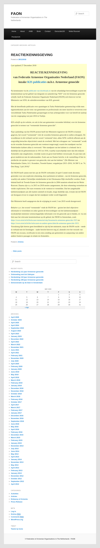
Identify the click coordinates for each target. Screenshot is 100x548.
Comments (17, 517)
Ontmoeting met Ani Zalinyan (22, 274)
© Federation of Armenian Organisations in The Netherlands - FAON (50, 539)
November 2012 (17, 476)
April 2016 (15, 429)
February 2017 (16, 410)
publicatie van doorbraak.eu (39, 91)
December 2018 (17, 388)
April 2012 (15, 484)
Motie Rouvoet (74, 31)
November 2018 (17, 391)
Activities (14, 494)
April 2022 (15, 342)
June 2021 (15, 350)
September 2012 (17, 481)
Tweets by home (17, 529)
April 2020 (15, 364)
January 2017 (16, 413)
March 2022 (15, 344)
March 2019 (15, 380)
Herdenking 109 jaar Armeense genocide (27, 280)
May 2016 (14, 427)
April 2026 (15, 317)
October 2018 (16, 394)
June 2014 (15, 451)
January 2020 (16, 369)
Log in (13, 511)
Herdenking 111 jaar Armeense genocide (27, 272)
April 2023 (15, 334)
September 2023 (17, 328)
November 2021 (17, 347)
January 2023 (16, 336)
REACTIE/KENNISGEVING (32, 55)
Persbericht (16, 37)
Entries (16, 514)
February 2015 (16, 440)
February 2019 (16, 383)
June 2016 (15, 424)
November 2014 (17, 446)
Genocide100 (60, 31)
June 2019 (15, 372)
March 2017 (15, 407)
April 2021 (15, 353)
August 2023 (16, 331)
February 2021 (16, 355)
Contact (48, 31)
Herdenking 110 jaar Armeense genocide (27, 277)
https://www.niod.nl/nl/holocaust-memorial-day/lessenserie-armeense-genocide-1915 (44, 220)
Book (39, 31)
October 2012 (16, 479)
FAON (16, 13)
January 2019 (16, 386)
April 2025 (15, 323)
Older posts (16, 251)
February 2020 (16, 366)
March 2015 (15, 438)
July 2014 (15, 449)
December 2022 (17, 339)
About (22, 31)
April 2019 (15, 377)
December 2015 (17, 435)
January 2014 (16, 459)
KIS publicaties (37, 82)
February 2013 (16, 470)
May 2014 (14, 454)
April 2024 (15, 325)
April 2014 (15, 457)
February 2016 (16, 432)
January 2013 (16, 473)
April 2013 (15, 468)
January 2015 (16, 443)
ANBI (31, 31)
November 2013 (17, 462)
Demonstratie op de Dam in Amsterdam (27, 283)
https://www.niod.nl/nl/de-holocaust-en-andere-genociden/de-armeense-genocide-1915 (45, 223)
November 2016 (17, 418)
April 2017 (15, 405)
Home (14, 31)
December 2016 (17, 416)
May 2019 (14, 375)
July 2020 (15, 361)
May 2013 (14, 465)
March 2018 (15, 396)
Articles (21, 242)
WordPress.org (17, 520)
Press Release (16, 502)
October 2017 (16, 402)
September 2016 (17, 421)
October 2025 (16, 320)
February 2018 (16, 399)
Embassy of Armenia (19, 499)
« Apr (27, 307)
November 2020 (17, 358)
